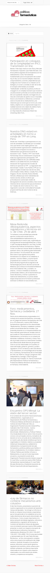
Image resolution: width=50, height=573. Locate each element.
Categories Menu (25, 24)
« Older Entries (11, 565)
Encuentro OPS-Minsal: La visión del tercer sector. (25, 412)
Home (11, 33)
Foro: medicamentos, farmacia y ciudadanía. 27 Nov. (24, 311)
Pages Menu (27, 2)
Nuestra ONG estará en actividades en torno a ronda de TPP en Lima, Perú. (23, 135)
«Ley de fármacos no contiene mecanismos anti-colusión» (25, 501)
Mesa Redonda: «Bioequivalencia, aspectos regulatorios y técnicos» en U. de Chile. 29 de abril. (25, 227)
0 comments (25, 40)
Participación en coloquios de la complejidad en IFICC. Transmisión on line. (25, 63)
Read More (38, 116)
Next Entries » (39, 565)
